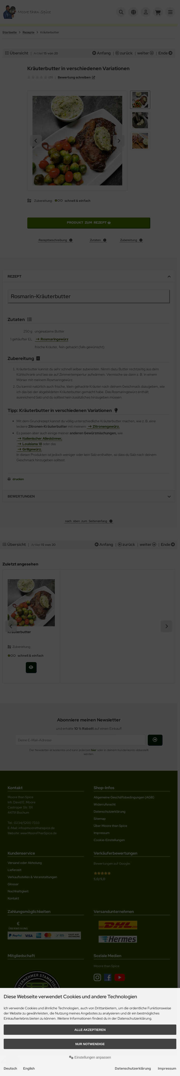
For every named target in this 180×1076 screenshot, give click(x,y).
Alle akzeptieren (90, 1030)
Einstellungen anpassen (90, 1057)
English (29, 1068)
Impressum (167, 1068)
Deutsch (10, 1068)
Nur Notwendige (90, 1044)
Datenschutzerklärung (133, 1068)
